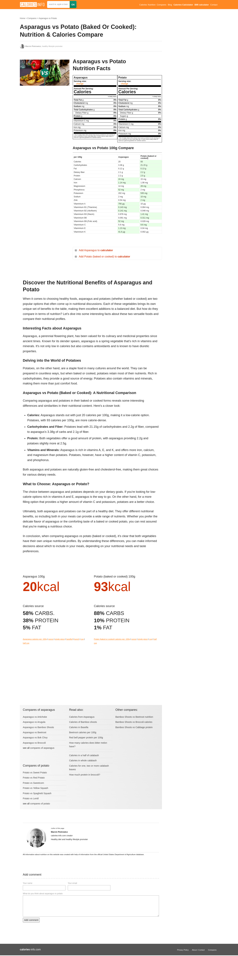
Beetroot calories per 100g (82, 732)
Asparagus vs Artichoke (35, 717)
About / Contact (198, 950)
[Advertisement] (44, 121)
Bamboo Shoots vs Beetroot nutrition (134, 717)
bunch (76, 639)
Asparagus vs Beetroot (34, 732)
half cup (26, 643)
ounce (50, 639)
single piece (60, 639)
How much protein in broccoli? (84, 774)
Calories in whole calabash (83, 760)
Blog (170, 5)
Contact (213, 5)
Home (22, 18)
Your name (27, 883)
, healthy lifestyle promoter (44, 46)
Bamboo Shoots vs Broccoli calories (133, 722)
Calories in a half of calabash (84, 755)
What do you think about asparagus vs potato (43, 893)
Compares (161, 5)
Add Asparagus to (96, 250)
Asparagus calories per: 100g (35, 639)
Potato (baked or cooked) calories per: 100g (112, 639)
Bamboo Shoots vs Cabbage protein (134, 727)
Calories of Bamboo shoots (83, 722)
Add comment (31, 920)
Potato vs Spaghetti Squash (37, 793)
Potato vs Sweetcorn (33, 783)
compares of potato (40, 803)
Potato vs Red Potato (34, 777)
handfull (69, 639)
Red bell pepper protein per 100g (86, 737)
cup (82, 639)
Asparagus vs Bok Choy (35, 737)
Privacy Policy (183, 950)
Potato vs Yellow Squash (35, 788)
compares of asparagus (42, 748)
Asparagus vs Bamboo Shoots (38, 727)
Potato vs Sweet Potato (35, 772)
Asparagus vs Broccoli (34, 742)
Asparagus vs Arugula (34, 722)
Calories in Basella (78, 727)
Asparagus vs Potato (48, 18)
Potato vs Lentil (31, 798)
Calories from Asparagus (81, 717)
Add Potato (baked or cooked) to (104, 256)
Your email (72, 883)
